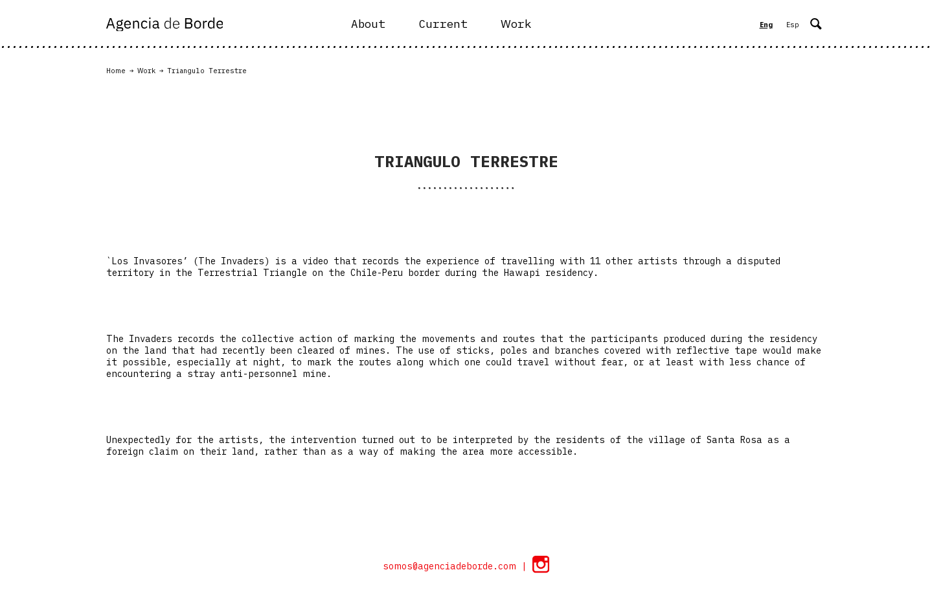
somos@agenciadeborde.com (452, 566)
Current (443, 23)
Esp (792, 24)
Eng (766, 24)
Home (116, 70)
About (368, 23)
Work (516, 23)
